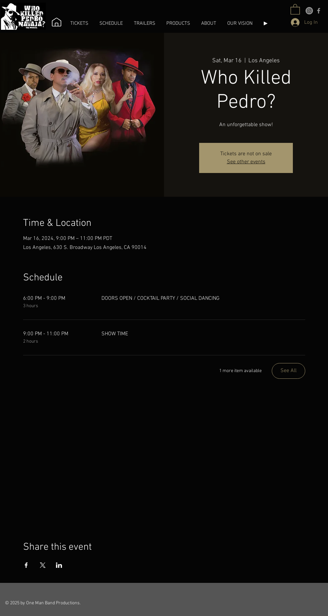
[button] (79, 23)
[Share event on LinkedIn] (59, 565)
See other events (246, 162)
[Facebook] (318, 10)
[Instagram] (309, 10)
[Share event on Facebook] (26, 565)
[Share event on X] (42, 565)
